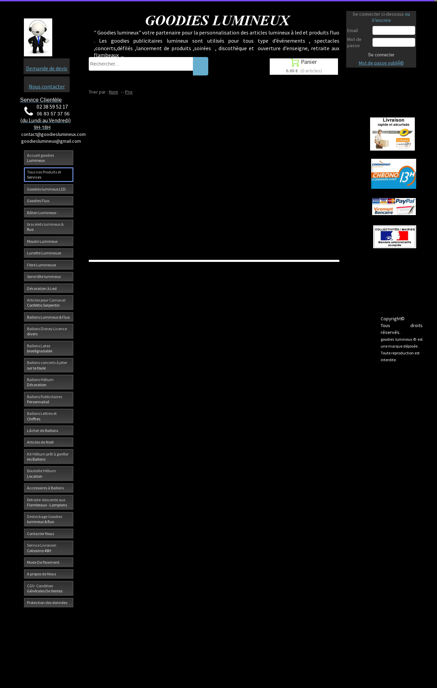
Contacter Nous (40, 533)
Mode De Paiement (43, 562)
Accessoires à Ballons (45, 487)
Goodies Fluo (38, 200)
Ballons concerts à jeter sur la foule (47, 365)
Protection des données (47, 602)
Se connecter (381, 54)
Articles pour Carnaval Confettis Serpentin (46, 302)
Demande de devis (46, 68)
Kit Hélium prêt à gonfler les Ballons (48, 456)
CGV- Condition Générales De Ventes (44, 588)
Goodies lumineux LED (46, 189)
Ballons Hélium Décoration (40, 382)
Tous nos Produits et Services (44, 174)
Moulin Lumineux (42, 241)
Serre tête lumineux (44, 276)
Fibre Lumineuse (41, 264)
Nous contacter (47, 86)
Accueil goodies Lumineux (40, 158)
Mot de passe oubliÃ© (381, 63)
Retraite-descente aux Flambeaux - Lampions (47, 502)
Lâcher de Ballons (42, 430)
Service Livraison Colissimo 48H (41, 548)
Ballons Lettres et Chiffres (42, 416)
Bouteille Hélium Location (41, 473)
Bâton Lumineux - (42, 212)
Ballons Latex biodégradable (39, 348)
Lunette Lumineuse (44, 252)
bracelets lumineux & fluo (45, 227)
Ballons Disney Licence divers (47, 331)
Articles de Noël (40, 442)
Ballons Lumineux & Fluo (48, 317)
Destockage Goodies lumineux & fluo (44, 519)
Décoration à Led (42, 288)
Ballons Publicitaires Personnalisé (44, 399)
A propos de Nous (41, 573)
